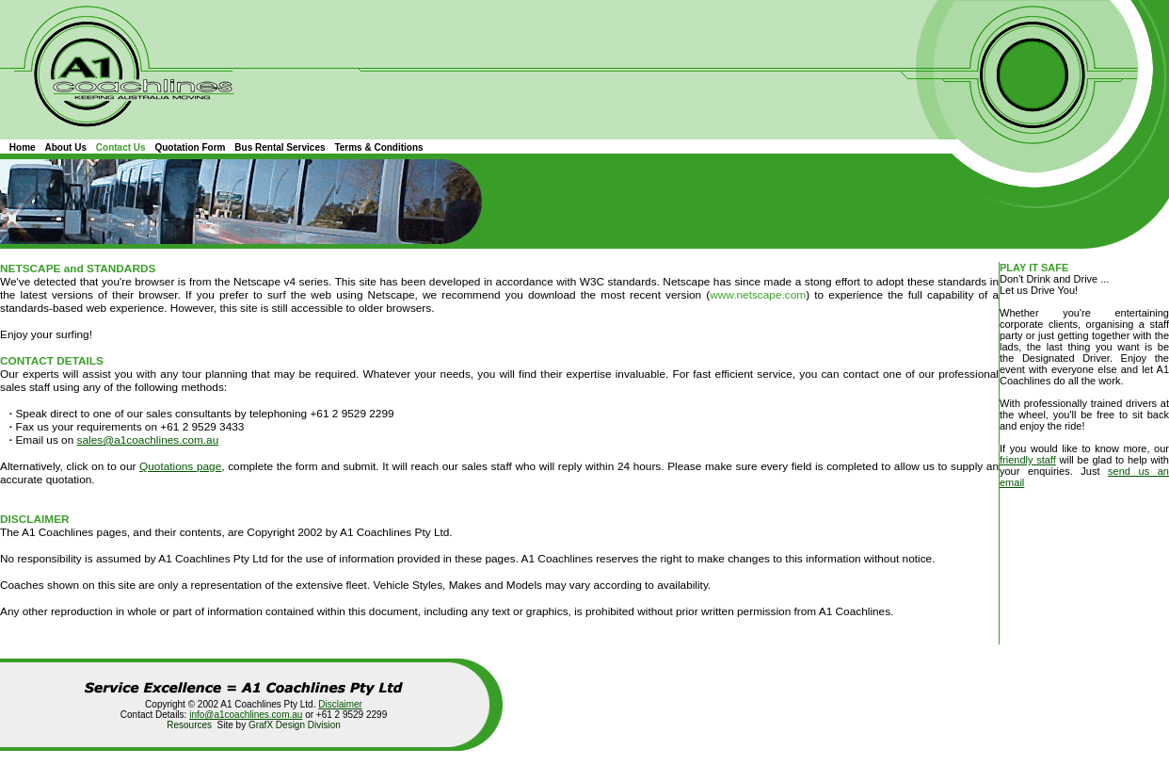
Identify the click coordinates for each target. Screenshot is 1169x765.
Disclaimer (340, 704)
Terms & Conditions (378, 147)
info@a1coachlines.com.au (245, 714)
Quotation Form (189, 147)
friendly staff (1028, 459)
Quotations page (180, 466)
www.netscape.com (758, 294)
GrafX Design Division (294, 725)
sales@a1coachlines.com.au (148, 440)
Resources (189, 725)
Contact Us (121, 147)
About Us (66, 147)
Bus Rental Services (279, 147)
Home (22, 147)
